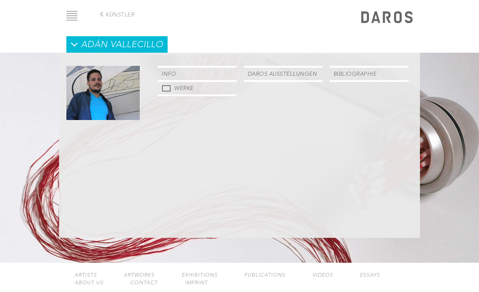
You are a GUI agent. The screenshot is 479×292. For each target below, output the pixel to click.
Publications (264, 275)
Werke (184, 88)
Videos (322, 275)
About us (88, 283)
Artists (85, 275)
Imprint (196, 283)
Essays (370, 275)
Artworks (139, 275)
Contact (144, 283)
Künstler (120, 14)
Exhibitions (199, 275)
